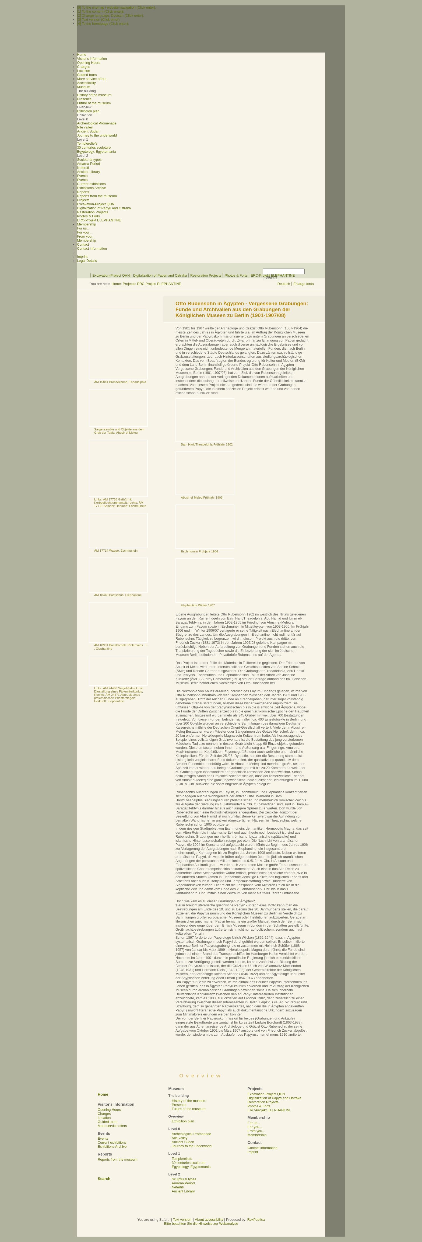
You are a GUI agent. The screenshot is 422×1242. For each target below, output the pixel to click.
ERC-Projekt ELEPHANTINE (99, 220)
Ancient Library (88, 172)
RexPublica (256, 1219)
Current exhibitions (91, 184)
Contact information (92, 248)
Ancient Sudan (88, 131)
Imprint (82, 257)
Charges (83, 67)
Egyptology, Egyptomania (96, 151)
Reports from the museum (97, 196)
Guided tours (87, 75)
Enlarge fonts (303, 284)
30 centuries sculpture (94, 147)
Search (104, 1179)
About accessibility (209, 1219)
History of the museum (94, 95)
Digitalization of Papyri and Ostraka (104, 208)
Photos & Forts (88, 216)
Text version (182, 1219)
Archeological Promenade (97, 123)
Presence (84, 99)
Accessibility (86, 83)
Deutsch (283, 284)
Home (116, 284)
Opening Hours (88, 63)
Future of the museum (94, 103)
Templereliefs (87, 143)
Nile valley (85, 127)
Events (82, 180)
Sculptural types (89, 160)
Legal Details (87, 261)
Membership (86, 240)
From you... (85, 236)
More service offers (91, 79)
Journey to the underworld (97, 135)
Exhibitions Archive (91, 188)
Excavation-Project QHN (95, 204)
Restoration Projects (92, 212)
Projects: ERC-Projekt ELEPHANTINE (152, 284)
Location (83, 71)
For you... (84, 232)
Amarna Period (88, 164)
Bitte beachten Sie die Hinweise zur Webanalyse (201, 1224)
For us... (83, 228)
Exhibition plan (88, 111)
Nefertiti (83, 168)
